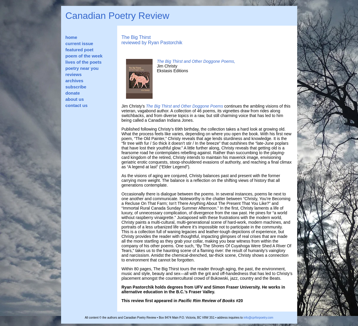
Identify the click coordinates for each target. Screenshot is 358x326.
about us (75, 99)
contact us (77, 105)
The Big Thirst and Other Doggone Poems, (196, 61)
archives (75, 80)
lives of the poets (84, 62)
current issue (79, 43)
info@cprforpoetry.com (258, 317)
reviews (74, 74)
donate (73, 93)
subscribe (76, 86)
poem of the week (84, 55)
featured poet (80, 49)
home (71, 37)
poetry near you (82, 68)
